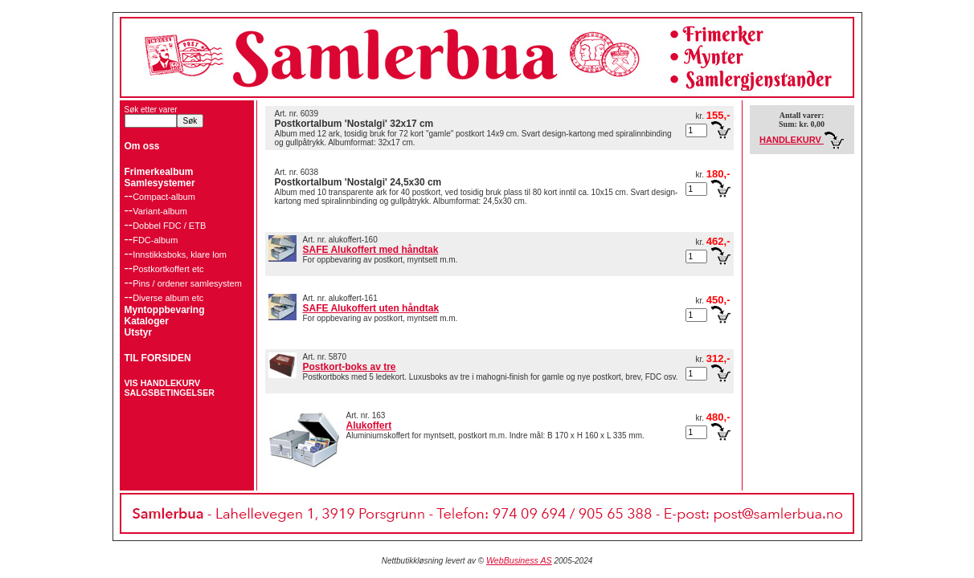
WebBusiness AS (519, 560)
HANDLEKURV (801, 139)
